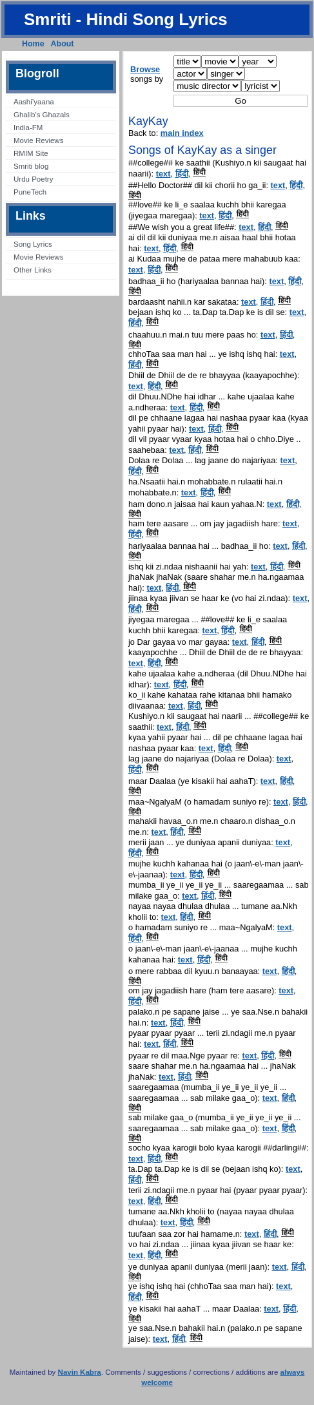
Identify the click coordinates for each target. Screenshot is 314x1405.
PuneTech (30, 192)
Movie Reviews (38, 140)
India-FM (28, 127)
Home (33, 43)
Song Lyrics (33, 244)
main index (182, 133)
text (163, 173)
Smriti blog (31, 166)
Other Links (33, 270)
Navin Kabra (79, 1372)
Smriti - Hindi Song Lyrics (126, 19)
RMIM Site (31, 153)
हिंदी (181, 173)
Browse (145, 69)
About (62, 43)
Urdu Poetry (33, 179)
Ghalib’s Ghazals (42, 115)
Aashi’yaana (34, 102)
